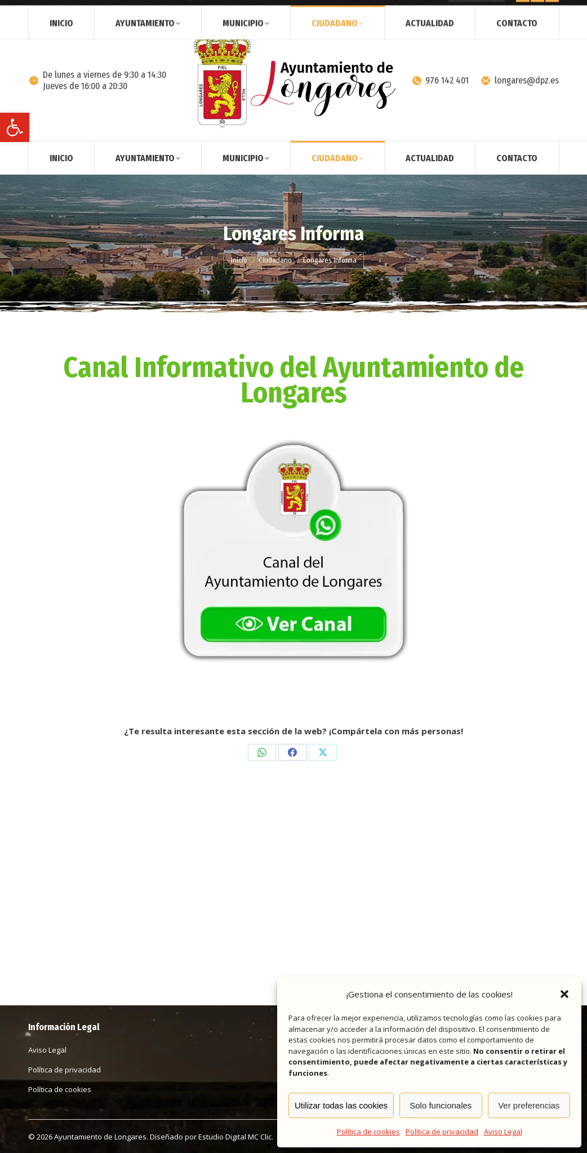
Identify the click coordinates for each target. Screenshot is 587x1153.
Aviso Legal (503, 1132)
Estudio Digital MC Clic (235, 1137)
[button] (14, 127)
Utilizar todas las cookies (341, 1105)
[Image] (293, 555)
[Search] (476, 10)
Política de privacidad (442, 1132)
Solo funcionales (441, 1105)
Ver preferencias (528, 1105)
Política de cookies (368, 1132)
